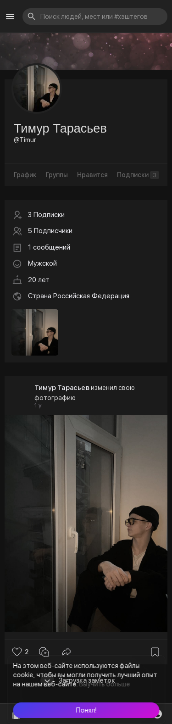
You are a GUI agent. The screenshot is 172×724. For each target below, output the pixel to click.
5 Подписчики (50, 231)
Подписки (138, 175)
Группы (57, 174)
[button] (86, 710)
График (25, 174)
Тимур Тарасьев (61, 388)
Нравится (92, 174)
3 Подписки (46, 215)
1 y (38, 405)
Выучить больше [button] (104, 684)
